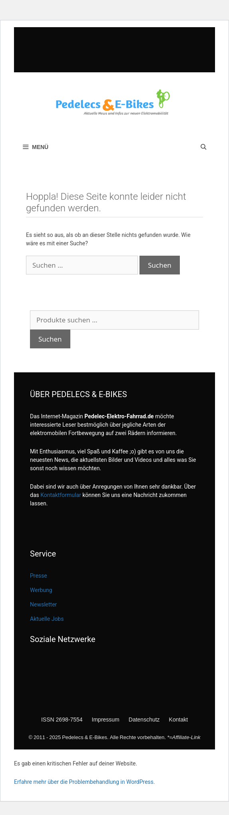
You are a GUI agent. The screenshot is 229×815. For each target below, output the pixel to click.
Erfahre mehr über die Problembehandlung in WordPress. (84, 782)
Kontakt (178, 719)
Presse (38, 575)
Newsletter (43, 604)
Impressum (105, 719)
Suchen (50, 339)
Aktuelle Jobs (47, 619)
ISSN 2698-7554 (62, 719)
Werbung (41, 590)
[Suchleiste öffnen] (203, 147)
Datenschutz (144, 719)
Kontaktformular (60, 495)
